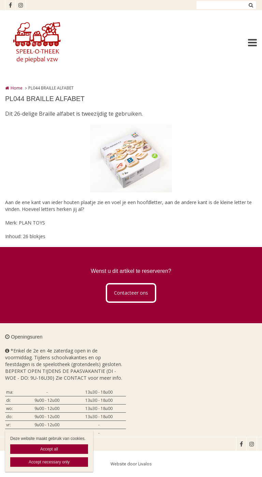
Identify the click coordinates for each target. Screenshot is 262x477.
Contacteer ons (131, 293)
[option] (131, 158)
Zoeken (251, 5)
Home (17, 88)
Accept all (49, 449)
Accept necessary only (49, 462)
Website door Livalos (131, 464)
